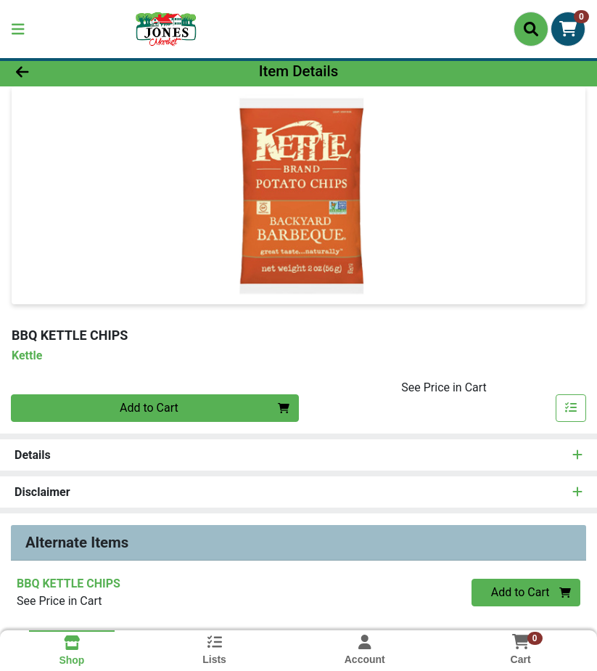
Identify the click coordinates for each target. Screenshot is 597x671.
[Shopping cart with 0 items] (568, 29)
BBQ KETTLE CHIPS (68, 583)
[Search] (531, 29)
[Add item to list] (571, 408)
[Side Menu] (18, 29)
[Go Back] (83, 71)
